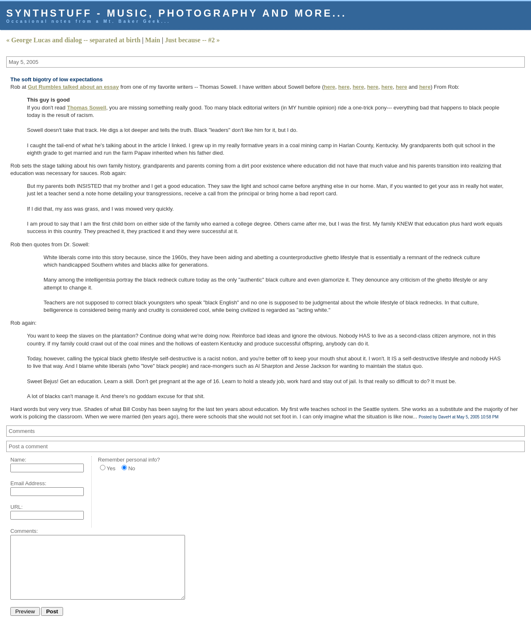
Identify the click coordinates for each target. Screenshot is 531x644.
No (131, 468)
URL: (16, 507)
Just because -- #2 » (192, 40)
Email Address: (28, 483)
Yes (111, 468)
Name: (18, 460)
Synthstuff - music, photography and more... (176, 13)
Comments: (24, 531)
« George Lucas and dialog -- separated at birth (73, 40)
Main (152, 40)
